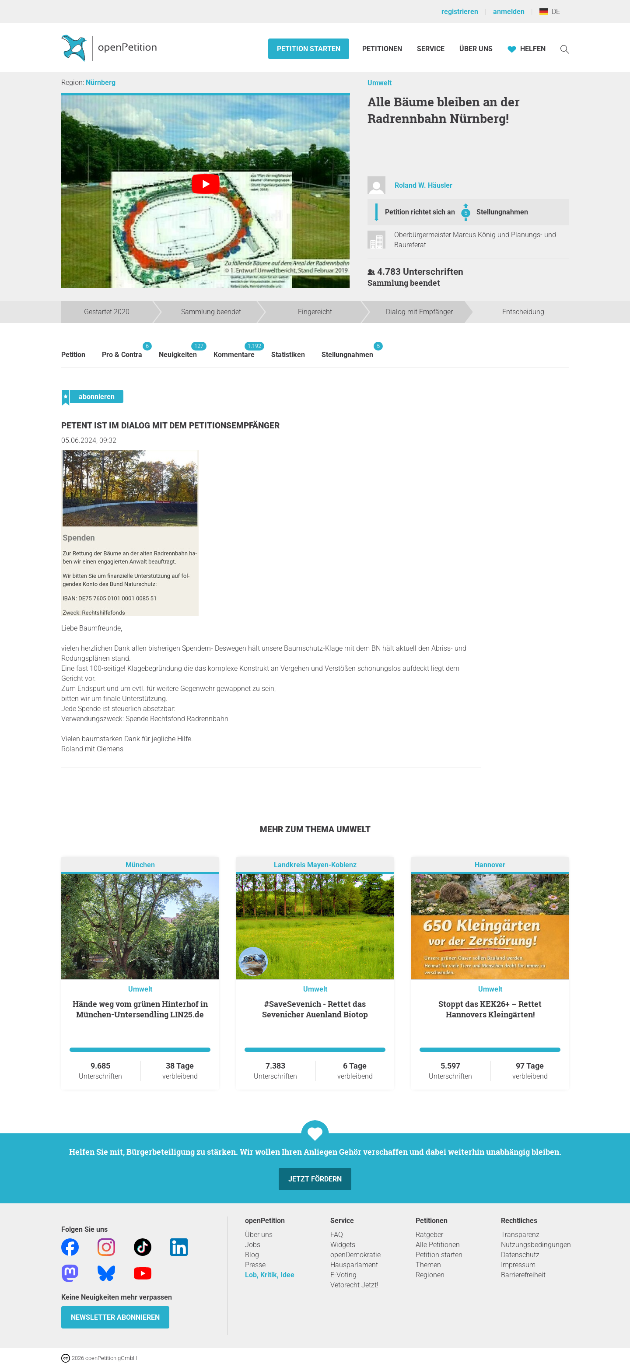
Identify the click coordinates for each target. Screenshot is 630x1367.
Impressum (518, 1265)
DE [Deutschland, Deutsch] (549, 11)
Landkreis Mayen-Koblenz (315, 865)
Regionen (430, 1275)
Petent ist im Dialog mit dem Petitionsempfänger (170, 426)
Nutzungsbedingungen (536, 1245)
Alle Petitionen (438, 1245)
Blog (252, 1255)
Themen (428, 1265)
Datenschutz (520, 1255)
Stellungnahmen (502, 212)
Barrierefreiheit (523, 1275)
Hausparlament (354, 1265)
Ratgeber (429, 1234)
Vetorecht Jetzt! (354, 1285)
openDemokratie (355, 1255)
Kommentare (234, 350)
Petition (73, 355)
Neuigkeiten (178, 350)
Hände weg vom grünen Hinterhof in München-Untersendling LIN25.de (140, 1009)
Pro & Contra (122, 350)
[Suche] (564, 49)
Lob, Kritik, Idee (269, 1275)
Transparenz (520, 1234)
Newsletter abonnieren (115, 1317)
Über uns (259, 1234)
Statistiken (288, 355)
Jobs (252, 1245)
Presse (255, 1265)
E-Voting (343, 1275)
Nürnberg (101, 82)
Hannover (490, 865)
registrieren (459, 11)
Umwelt (380, 83)
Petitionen (383, 49)
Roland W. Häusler (423, 185)
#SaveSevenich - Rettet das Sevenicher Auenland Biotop (315, 1009)
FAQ (336, 1234)
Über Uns (476, 49)
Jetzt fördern (315, 1179)
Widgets (342, 1245)
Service (430, 49)
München (140, 865)
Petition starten (308, 49)
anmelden (509, 11)
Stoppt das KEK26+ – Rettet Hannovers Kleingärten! (490, 1009)
